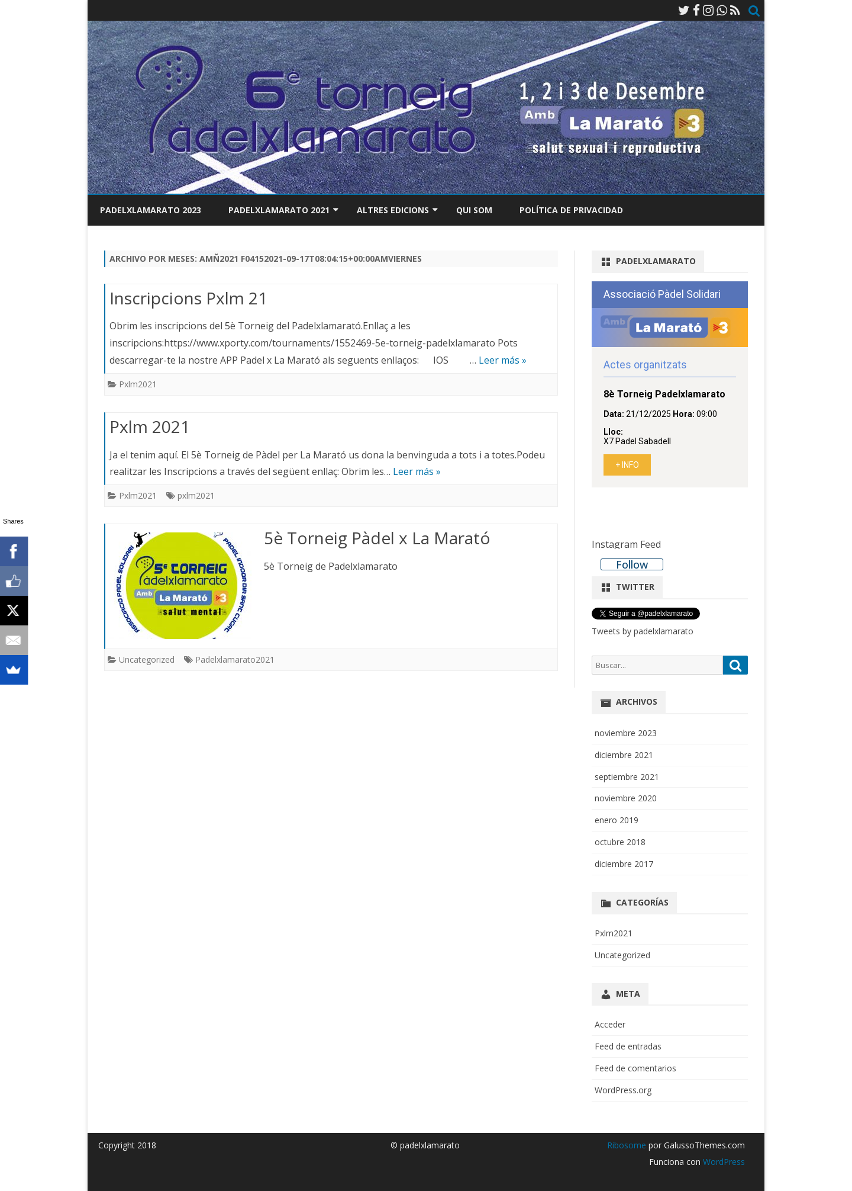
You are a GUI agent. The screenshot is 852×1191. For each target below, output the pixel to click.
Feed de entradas (628, 1046)
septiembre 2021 (627, 776)
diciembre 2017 (624, 863)
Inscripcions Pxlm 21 (188, 298)
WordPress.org (623, 1090)
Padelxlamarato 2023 (150, 210)
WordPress (723, 1161)
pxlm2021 (196, 495)
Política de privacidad (571, 210)
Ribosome (626, 1145)
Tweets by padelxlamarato (642, 631)
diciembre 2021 (624, 754)
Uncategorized (147, 659)
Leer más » (503, 360)
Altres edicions (393, 210)
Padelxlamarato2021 (235, 659)
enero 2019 (616, 820)
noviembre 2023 (626, 733)
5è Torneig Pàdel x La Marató (377, 538)
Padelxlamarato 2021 (279, 210)
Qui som (474, 210)
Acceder (610, 1024)
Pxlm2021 (138, 384)
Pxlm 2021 (149, 426)
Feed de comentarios (635, 1068)
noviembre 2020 (626, 798)
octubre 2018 (620, 841)
